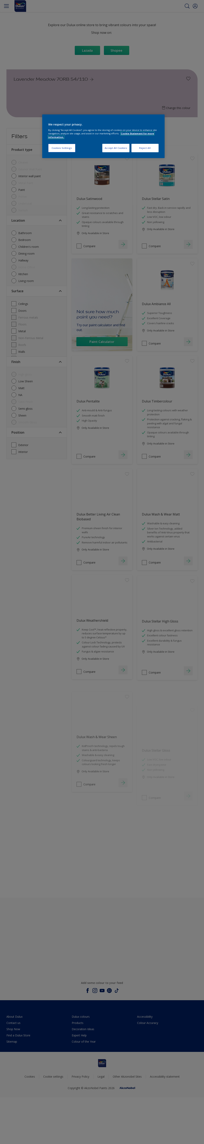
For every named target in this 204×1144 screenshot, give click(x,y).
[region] (103, 136)
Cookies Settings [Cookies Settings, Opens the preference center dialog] (62, 147)
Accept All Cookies (116, 147)
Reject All (145, 147)
